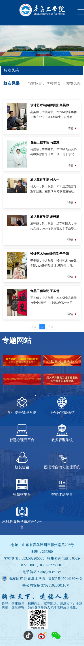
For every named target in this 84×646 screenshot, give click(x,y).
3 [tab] (49, 395)
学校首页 (53, 83)
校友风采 (73, 83)
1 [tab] (35, 395)
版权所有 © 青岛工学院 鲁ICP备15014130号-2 (45, 578)
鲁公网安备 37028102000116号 (46, 585)
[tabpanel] (42, 373)
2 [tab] (42, 395)
